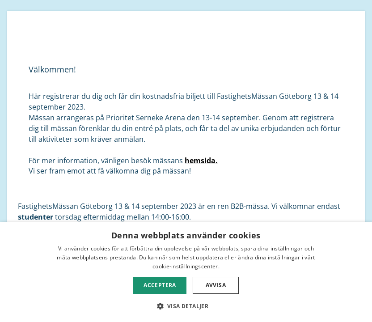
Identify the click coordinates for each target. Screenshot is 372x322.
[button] (186, 306)
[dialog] (186, 272)
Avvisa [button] (216, 285)
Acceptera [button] (160, 285)
